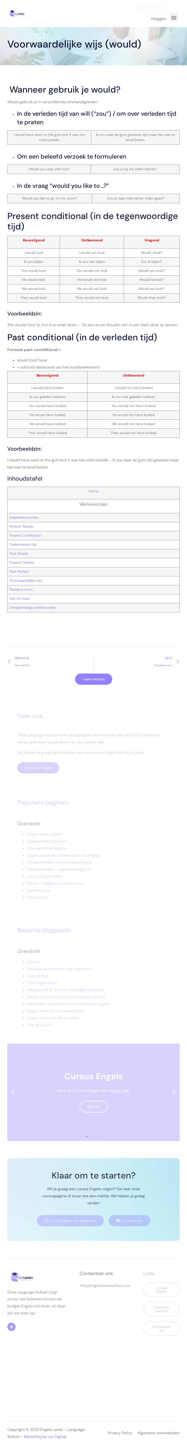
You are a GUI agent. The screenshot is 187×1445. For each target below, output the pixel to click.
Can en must (19, 598)
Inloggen (158, 18)
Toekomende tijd (22, 544)
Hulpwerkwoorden (23, 517)
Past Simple (18, 553)
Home (93, 491)
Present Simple (21, 526)
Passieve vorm (21, 589)
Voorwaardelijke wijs (25, 580)
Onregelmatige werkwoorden (32, 607)
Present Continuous (25, 535)
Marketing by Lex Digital (45, 1436)
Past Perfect (19, 571)
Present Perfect (21, 562)
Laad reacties (94, 679)
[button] (174, 17)
